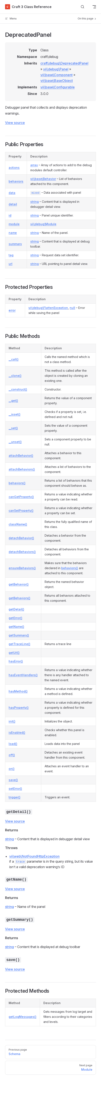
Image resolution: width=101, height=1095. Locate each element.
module (14, 224)
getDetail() (16, 609)
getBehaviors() (19, 598)
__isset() (14, 414)
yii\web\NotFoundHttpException (34, 856)
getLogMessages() (22, 1016)
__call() (14, 359)
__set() (13, 428)
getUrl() (14, 652)
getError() (15, 618)
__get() (13, 400)
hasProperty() (19, 707)
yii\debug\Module (43, 224)
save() (13, 780)
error (12, 310)
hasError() (16, 661)
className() (18, 524)
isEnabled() (17, 732)
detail (13, 204)
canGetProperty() (21, 497)
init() (12, 721)
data (12, 193)
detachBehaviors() (22, 552)
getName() (16, 626)
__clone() (15, 375)
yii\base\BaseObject (56, 80)
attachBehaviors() (22, 469)
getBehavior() (19, 584)
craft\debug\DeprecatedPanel (64, 63)
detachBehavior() (21, 538)
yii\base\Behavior (43, 179)
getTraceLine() (19, 644)
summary (15, 244)
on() (12, 768)
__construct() (18, 389)
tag (11, 255)
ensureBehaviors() (22, 568)
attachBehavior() (21, 455)
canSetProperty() (21, 510)
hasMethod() (18, 691)
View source (15, 123)
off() (12, 755)
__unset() (15, 442)
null (72, 308)
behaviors (16, 181)
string (34, 201)
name (13, 232)
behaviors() (17, 483)
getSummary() (19, 635)
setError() (15, 788)
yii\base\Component (56, 75)
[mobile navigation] (94, 7)
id (10, 215)
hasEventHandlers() (23, 675)
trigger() (14, 797)
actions (14, 167)
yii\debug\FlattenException (48, 308)
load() (13, 744)
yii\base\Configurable (57, 87)
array (34, 165)
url (10, 264)
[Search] (82, 7)
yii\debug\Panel (55, 69)
